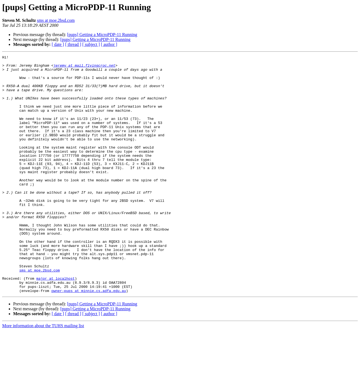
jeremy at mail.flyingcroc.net (84, 67)
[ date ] (58, 44)
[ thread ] (73, 44)
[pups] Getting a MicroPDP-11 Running (102, 34)
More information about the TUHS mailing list (43, 373)
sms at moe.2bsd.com (56, 20)
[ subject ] (91, 44)
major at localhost (55, 323)
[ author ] (109, 44)
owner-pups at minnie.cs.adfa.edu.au (88, 338)
